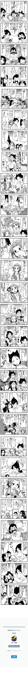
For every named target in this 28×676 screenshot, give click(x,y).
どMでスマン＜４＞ (14, 630)
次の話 (14, 656)
